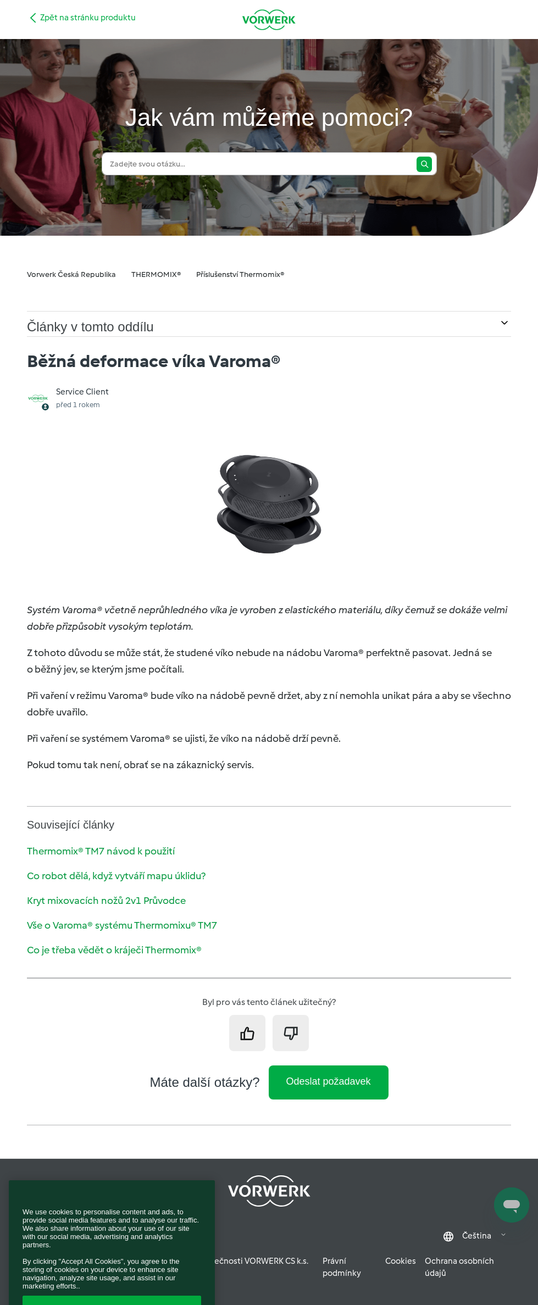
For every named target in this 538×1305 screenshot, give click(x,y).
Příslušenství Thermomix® (240, 274)
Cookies (400, 1261)
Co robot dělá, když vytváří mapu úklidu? (116, 876)
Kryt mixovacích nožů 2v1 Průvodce (106, 901)
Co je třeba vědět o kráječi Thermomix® (114, 950)
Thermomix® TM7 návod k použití (101, 851)
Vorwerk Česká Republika (71, 274)
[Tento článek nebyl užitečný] (291, 1033)
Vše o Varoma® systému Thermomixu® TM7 (122, 925)
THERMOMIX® (156, 274)
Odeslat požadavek (328, 1081)
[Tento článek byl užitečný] (247, 1033)
